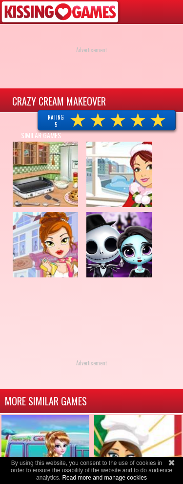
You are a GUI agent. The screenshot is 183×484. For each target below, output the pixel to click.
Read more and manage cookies (104, 477)
